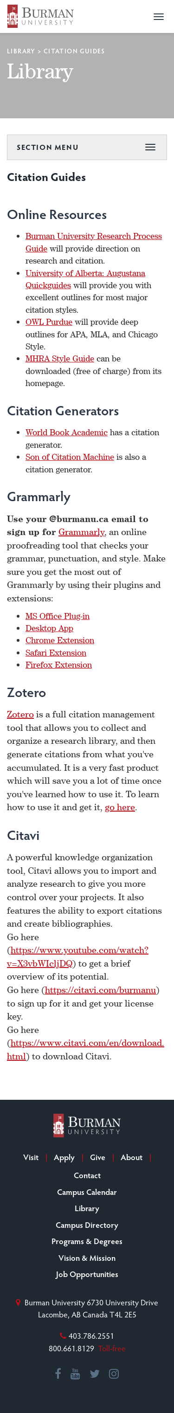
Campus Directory (87, 1224)
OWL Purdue (49, 321)
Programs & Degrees (87, 1240)
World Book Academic (67, 432)
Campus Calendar (87, 1191)
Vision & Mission (87, 1257)
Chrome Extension (60, 640)
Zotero (20, 714)
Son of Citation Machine (70, 457)
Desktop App (49, 628)
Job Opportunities (87, 1273)
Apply (64, 1156)
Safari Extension (56, 652)
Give (97, 1156)
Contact (87, 1175)
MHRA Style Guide (60, 358)
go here (120, 806)
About (131, 1156)
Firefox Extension (59, 664)
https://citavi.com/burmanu (100, 989)
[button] (158, 16)
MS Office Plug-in (58, 616)
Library (21, 50)
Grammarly (81, 531)
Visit (31, 1156)
